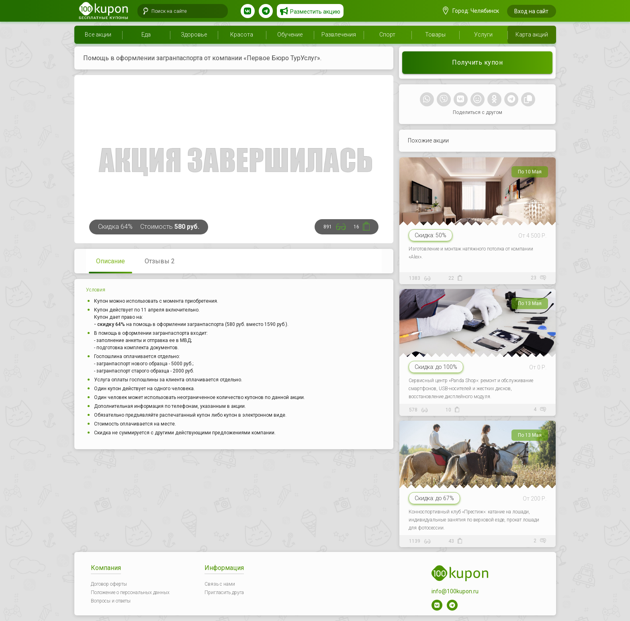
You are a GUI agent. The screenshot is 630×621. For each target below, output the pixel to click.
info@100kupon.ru (455, 591)
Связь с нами (220, 584)
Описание (110, 261)
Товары (435, 34)
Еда (146, 34)
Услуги (483, 34)
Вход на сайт (531, 11)
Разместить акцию (315, 11)
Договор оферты (109, 584)
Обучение (290, 34)
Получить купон (477, 62)
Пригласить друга (224, 592)
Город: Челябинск (471, 11)
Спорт (387, 34)
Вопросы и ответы (111, 601)
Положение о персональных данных (130, 592)
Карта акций (531, 34)
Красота (241, 34)
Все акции (98, 34)
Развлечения (338, 34)
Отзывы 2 (160, 261)
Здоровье (194, 34)
